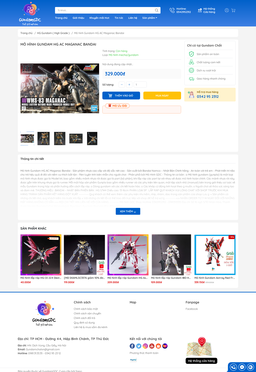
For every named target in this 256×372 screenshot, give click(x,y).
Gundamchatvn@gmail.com (43, 349)
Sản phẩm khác (33, 228)
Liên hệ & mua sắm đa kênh (90, 327)
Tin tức (119, 17)
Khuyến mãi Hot (99, 17)
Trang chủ (61, 17)
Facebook (192, 308)
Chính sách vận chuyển (87, 313)
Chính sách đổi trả (84, 318)
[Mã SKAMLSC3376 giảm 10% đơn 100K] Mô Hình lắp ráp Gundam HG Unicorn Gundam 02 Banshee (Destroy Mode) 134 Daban (84, 277)
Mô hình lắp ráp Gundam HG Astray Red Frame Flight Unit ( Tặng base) (128, 277)
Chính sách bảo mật (86, 308)
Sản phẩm (150, 18)
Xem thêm (128, 211)
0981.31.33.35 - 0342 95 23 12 (44, 353)
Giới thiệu (78, 17)
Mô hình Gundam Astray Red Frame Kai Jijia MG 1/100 (215, 277)
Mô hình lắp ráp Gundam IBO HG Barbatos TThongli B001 (171, 277)
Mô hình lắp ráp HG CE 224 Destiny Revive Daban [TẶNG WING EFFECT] (41, 277)
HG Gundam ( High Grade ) (53, 33)
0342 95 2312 (208, 96)
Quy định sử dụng (84, 322)
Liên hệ (132, 17)
